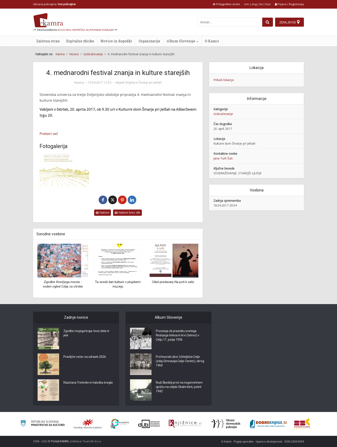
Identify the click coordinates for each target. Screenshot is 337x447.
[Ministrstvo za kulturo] (42, 424)
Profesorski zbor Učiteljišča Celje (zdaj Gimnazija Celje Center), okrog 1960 (180, 361)
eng (254, 4)
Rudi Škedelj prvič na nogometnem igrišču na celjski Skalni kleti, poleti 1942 (179, 387)
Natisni (102, 212)
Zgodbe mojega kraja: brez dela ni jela (86, 333)
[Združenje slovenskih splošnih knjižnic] (185, 423)
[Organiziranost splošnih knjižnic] (88, 423)
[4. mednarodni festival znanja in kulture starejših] (64, 170)
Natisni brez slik (127, 212)
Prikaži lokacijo (223, 80)
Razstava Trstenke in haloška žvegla (88, 382)
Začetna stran (48, 41)
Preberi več (49, 133)
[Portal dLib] (149, 423)
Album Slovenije (181, 41)
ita (261, 4)
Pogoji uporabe (244, 441)
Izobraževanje (223, 114)
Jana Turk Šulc (223, 158)
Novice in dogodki (116, 41)
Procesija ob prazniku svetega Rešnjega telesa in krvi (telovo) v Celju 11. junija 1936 (177, 335)
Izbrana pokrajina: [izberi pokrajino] (54, 4)
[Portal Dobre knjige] (268, 423)
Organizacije (149, 41)
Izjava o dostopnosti (269, 441)
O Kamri (212, 41)
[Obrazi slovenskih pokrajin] (226, 423)
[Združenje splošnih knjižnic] (302, 423)
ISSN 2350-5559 (294, 441)
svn (246, 4)
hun (268, 4)
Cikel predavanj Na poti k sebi (173, 282)
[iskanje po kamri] (230, 22)
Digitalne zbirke (80, 41)
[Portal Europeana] (120, 423)
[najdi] (267, 22)
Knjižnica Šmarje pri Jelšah (143, 82)
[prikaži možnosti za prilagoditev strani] (226, 4)
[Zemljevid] (289, 22)
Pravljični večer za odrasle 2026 (84, 356)
